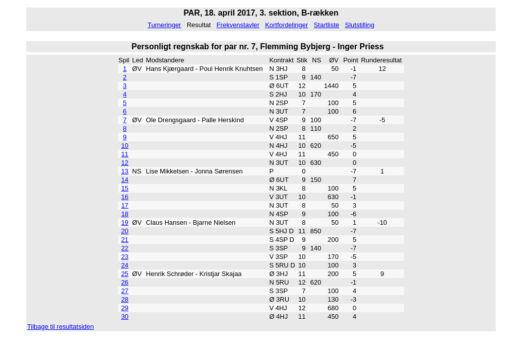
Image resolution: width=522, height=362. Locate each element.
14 (124, 180)
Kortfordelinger (286, 25)
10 (124, 145)
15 (124, 188)
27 (124, 291)
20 (124, 231)
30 (124, 316)
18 (124, 214)
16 (124, 197)
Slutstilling (359, 25)
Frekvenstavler (238, 25)
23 (124, 256)
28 (124, 299)
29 (124, 308)
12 (124, 162)
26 (124, 282)
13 (124, 171)
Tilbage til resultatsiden (60, 326)
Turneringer (164, 25)
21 (124, 239)
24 (124, 265)
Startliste (327, 25)
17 (124, 205)
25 (124, 274)
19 (124, 222)
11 (124, 154)
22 (124, 248)
